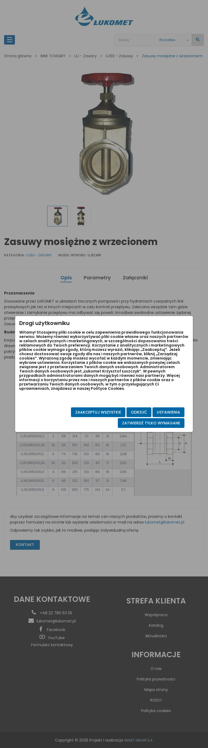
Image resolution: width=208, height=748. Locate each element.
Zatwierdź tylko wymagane (145, 423)
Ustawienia (162, 412)
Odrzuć (133, 412)
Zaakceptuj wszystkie (92, 412)
